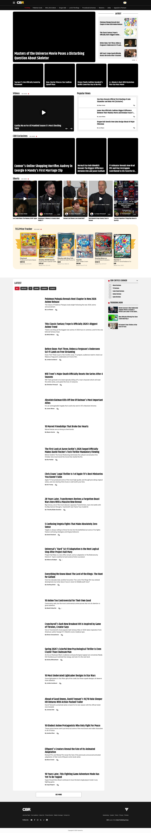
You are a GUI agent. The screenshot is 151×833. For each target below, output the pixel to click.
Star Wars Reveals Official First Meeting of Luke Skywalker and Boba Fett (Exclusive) (114, 100)
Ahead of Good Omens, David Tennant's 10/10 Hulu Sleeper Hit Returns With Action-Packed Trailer (73, 701)
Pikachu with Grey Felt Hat (66, 258)
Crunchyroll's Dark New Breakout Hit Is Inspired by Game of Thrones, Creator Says (73, 626)
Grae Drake (24, 213)
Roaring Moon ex (101, 258)
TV (30, 288)
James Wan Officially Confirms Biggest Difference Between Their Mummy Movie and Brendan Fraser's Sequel (115, 111)
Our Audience (34, 815)
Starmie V (117, 260)
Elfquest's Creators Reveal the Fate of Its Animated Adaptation (70, 751)
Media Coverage (58, 815)
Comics (52, 288)
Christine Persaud (52, 384)
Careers (112, 815)
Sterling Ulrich (51, 584)
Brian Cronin (102, 105)
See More (24, 93)
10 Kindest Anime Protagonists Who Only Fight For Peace (72, 725)
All (17, 288)
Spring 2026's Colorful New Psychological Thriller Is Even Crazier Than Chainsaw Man (73, 651)
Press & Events (49, 815)
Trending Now (116, 302)
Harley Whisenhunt (52, 659)
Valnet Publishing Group (122, 820)
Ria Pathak (50, 459)
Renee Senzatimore (53, 634)
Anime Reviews (117, 294)
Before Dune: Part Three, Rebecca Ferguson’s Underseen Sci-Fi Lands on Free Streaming (111, 45)
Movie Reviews (117, 285)
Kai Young (50, 484)
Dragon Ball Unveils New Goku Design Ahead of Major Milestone (116, 123)
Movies (23, 288)
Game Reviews (117, 297)
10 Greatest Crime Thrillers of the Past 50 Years (128, 326)
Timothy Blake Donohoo (54, 509)
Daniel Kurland (51, 534)
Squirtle (79, 260)
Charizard (23, 258)
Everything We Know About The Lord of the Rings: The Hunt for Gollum (74, 576)
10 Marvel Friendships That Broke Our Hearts (66, 426)
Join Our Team (26, 815)
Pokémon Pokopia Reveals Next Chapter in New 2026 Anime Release (111, 23)
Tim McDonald (126, 213)
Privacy (121, 815)
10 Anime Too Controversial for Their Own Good (68, 600)
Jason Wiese (102, 116)
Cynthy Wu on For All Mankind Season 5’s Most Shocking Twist (37, 127)
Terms (116, 815)
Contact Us (67, 815)
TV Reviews (116, 288)
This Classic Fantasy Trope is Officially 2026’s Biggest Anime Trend (109, 34)
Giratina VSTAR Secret (46, 260)
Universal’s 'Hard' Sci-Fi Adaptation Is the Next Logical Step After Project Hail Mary (72, 551)
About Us (41, 815)
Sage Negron (51, 784)
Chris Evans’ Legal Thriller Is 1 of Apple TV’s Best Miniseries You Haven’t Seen (74, 476)
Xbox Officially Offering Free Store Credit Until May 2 (128, 318)
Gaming (44, 288)
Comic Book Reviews (118, 291)
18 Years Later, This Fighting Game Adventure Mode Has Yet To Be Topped (72, 776)
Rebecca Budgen (52, 559)
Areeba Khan (51, 733)
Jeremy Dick (50, 709)
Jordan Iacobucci (52, 359)
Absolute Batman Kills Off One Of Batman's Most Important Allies (74, 402)
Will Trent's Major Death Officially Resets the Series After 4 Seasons (110, 54)
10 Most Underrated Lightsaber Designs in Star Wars (70, 675)
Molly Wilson (51, 334)
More (134, 60)
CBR (107, 820)
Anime (36, 288)
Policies (126, 815)
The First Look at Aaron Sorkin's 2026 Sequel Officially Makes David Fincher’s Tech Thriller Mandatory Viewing (72, 451)
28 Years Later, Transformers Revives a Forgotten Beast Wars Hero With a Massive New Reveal (72, 501)
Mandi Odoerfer (51, 608)
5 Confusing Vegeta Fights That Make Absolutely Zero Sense (71, 526)
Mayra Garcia (51, 432)
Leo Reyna (101, 127)
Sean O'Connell (75, 213)
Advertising (106, 815)
